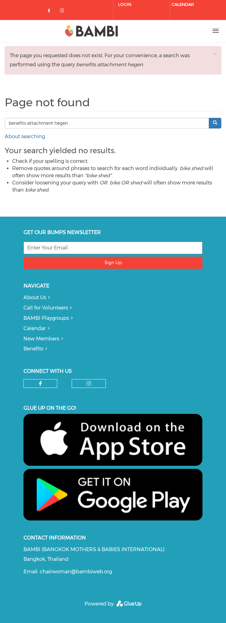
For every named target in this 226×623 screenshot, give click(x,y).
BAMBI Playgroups (46, 318)
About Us (34, 297)
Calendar (183, 4)
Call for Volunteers (45, 308)
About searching (25, 136)
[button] (215, 54)
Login (124, 4)
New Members (41, 339)
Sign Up (113, 262)
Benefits (33, 349)
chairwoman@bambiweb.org (76, 572)
